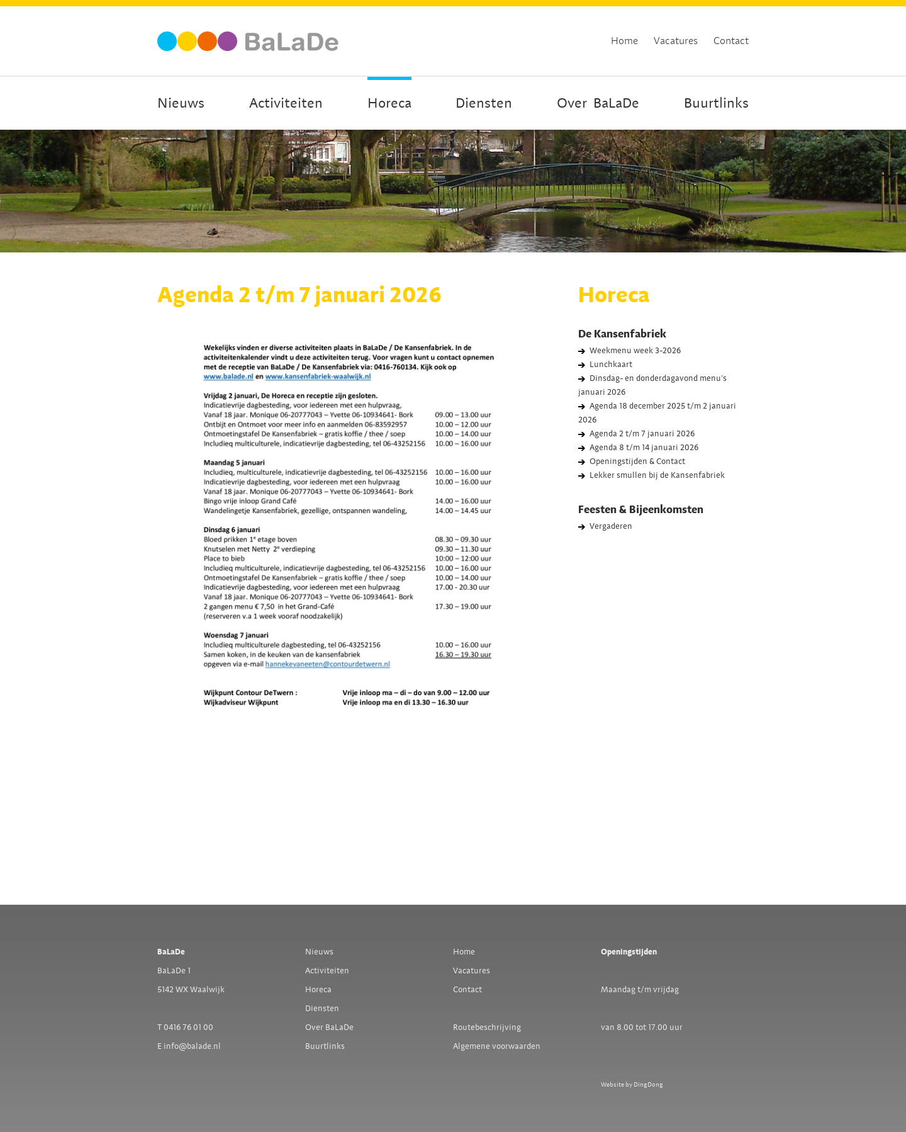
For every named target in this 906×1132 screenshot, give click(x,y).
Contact (731, 41)
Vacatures (676, 41)
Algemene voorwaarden (496, 1046)
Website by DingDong (632, 1084)
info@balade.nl (192, 1046)
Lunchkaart (611, 364)
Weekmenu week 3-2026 (635, 351)
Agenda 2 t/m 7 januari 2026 (642, 434)
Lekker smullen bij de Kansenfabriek (657, 475)
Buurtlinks (716, 103)
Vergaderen (611, 526)
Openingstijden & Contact (637, 461)
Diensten (484, 103)
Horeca (389, 103)
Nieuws (180, 103)
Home (624, 41)
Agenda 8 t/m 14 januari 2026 (644, 448)
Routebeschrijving (487, 1027)
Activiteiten (286, 103)
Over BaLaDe (329, 1027)
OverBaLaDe (598, 103)
